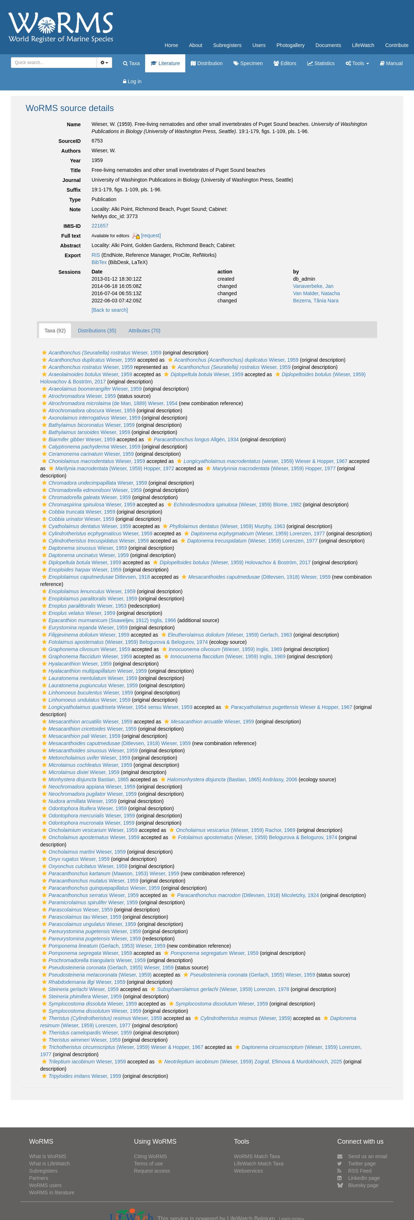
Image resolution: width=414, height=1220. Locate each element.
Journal (71, 180)
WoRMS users (45, 1185)
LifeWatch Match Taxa (259, 1163)
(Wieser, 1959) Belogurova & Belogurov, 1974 (124, 642)
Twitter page (356, 1163)
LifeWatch (363, 45)
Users (259, 45)
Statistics (321, 63)
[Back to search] (110, 310)
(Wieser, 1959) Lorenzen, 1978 (219, 989)
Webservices (248, 1171)
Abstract (70, 245)
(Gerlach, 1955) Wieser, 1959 (107, 967)
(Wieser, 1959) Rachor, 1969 (231, 830)
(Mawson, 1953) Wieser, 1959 (109, 873)
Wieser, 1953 (83, 606)
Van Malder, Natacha (316, 293)
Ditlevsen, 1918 (95, 577)
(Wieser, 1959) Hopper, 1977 (269, 468)
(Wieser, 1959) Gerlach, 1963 (226, 635)
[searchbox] (52, 63)
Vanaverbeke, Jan (313, 286)
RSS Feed (354, 1171)
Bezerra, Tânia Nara (316, 300)
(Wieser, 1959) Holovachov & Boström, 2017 (230, 562)
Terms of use (148, 1163)
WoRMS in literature (51, 1192)
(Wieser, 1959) (96, 975)
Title (75, 170)
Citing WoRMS (150, 1156)
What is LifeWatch (49, 1163)
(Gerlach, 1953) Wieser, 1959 (102, 946)
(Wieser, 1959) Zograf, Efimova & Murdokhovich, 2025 (249, 1061)
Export (73, 255)
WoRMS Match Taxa (257, 1156)
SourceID (70, 141)
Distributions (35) (97, 330)
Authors (71, 151)
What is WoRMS (47, 1156)
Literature (165, 63)
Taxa (131, 63)
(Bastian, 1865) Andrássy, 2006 (228, 779)
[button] (44, 352)
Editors (285, 63)
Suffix (74, 190)
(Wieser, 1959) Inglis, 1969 (221, 649)
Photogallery (290, 45)
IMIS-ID (72, 226)
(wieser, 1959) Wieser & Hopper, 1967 (261, 461)
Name (74, 124)
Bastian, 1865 (84, 779)
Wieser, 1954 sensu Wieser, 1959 (116, 707)
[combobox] (54, 62)
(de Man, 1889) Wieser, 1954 (108, 403)
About (195, 45)
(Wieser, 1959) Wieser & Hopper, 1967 (121, 1047)
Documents (328, 45)
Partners (38, 1178)
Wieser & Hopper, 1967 (287, 707)
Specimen (248, 63)
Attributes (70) (144, 330)
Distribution (207, 63)
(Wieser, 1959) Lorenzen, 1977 (253, 533)
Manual (391, 63)
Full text (71, 236)
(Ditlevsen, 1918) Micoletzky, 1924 (244, 895)
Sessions (70, 272)
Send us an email (362, 1156)
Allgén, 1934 (192, 439)
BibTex (99, 262)
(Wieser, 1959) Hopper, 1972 (110, 468)
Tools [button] (357, 63)
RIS (96, 255)
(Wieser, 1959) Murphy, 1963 (223, 526)
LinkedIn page (358, 1178)
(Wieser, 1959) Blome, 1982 (233, 504)
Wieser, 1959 (100, 353)
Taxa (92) (55, 330)
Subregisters (227, 45)
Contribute (397, 45)
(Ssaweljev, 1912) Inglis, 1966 (108, 620)
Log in (132, 81)
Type (75, 200)
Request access (152, 1171)
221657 (100, 226)
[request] (151, 235)
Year (75, 160)
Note (75, 209)
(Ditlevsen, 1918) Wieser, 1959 (255, 577)
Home (171, 45)
